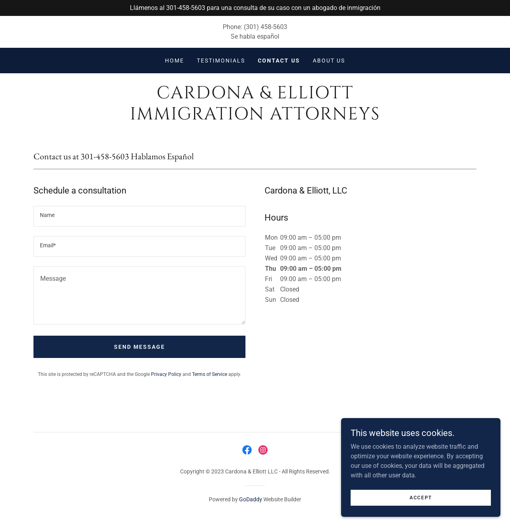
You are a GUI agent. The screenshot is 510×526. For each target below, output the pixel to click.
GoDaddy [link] (250, 499)
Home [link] (174, 60)
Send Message (139, 347)
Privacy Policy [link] (166, 374)
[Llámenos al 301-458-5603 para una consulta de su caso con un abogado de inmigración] (255, 8)
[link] (254, 117)
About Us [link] (329, 60)
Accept (421, 497)
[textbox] (139, 216)
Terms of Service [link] (209, 374)
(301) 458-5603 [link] (265, 27)
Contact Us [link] (279, 60)
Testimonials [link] (221, 60)
